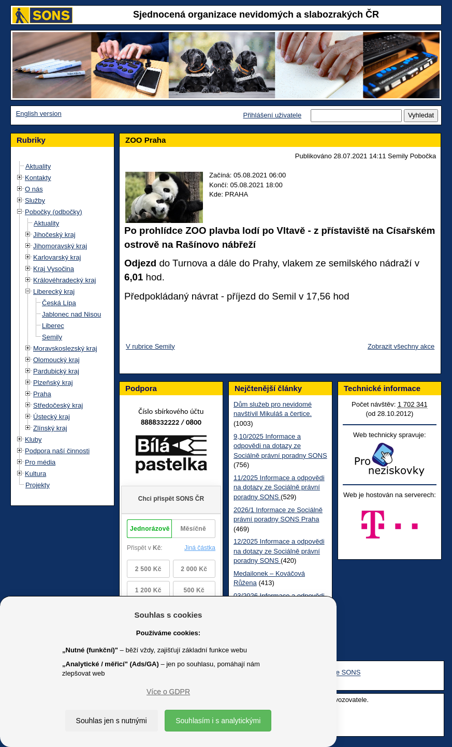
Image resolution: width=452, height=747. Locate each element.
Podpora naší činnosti (57, 451)
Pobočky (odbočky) (53, 212)
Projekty (37, 485)
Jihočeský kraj (54, 234)
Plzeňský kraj (53, 382)
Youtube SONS (338, 673)
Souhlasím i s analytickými (218, 720)
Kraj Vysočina (53, 269)
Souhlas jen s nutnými (111, 720)
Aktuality (38, 166)
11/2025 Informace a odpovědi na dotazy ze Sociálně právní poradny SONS (279, 487)
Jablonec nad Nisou (71, 314)
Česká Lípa (59, 303)
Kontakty (38, 178)
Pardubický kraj (56, 371)
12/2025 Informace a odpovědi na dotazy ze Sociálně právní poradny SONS (279, 550)
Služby (35, 200)
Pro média (40, 462)
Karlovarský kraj (57, 257)
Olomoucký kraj (56, 360)
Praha (42, 394)
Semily (52, 337)
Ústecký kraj (51, 417)
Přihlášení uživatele (272, 115)
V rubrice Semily (150, 346)
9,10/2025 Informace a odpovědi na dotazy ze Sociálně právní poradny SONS (280, 445)
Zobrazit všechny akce (401, 346)
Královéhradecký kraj (64, 280)
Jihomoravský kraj (60, 246)
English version (39, 113)
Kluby (33, 439)
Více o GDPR (168, 692)
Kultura (35, 473)
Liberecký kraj (54, 291)
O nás (34, 189)
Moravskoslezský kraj (65, 348)
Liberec (53, 326)
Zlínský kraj (50, 428)
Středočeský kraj (58, 405)
